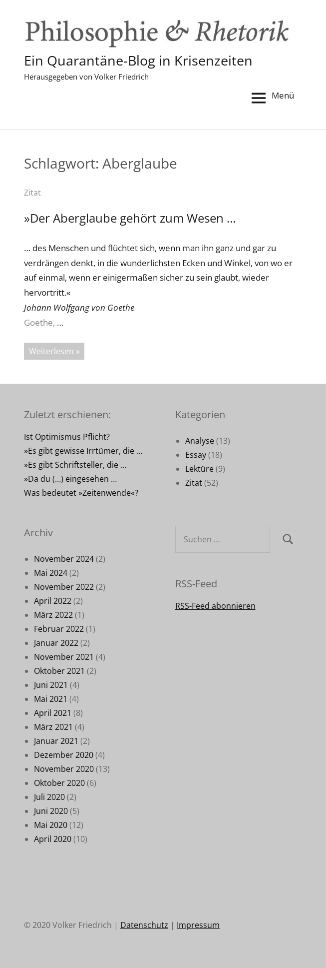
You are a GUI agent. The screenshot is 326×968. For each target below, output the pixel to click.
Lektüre (199, 468)
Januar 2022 (56, 642)
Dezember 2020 (63, 754)
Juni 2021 (51, 684)
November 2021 (64, 656)
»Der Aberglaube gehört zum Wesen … (130, 218)
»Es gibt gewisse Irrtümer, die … (83, 450)
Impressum (198, 924)
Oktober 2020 (59, 782)
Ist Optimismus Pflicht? (67, 436)
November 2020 (64, 768)
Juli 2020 (49, 796)
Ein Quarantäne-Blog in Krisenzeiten (141, 60)
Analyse (199, 440)
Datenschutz (144, 924)
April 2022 (52, 600)
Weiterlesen (51, 351)
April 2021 (52, 712)
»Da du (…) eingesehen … (70, 478)
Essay (195, 454)
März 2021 (53, 726)
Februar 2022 (59, 628)
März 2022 (53, 614)
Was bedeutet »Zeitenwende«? (81, 492)
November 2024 (64, 558)
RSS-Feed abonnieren (215, 605)
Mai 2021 (50, 698)
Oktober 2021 (59, 670)
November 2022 (64, 586)
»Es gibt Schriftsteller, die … (75, 464)
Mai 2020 (50, 824)
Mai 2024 (50, 572)
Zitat (32, 192)
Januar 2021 (56, 740)
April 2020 (52, 838)
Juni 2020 (51, 810)
